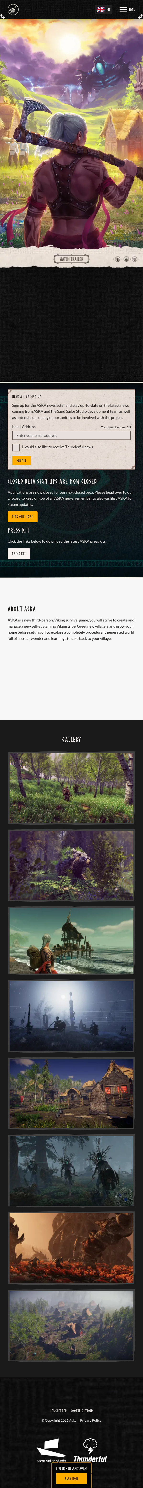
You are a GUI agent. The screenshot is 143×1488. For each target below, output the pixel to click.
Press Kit (19, 539)
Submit (21, 446)
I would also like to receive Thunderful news (57, 433)
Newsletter (58, 1397)
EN (103, 9)
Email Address (24, 413)
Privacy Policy (90, 1406)
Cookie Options (82, 1397)
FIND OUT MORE (22, 503)
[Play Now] (71, 1478)
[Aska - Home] (13, 9)
